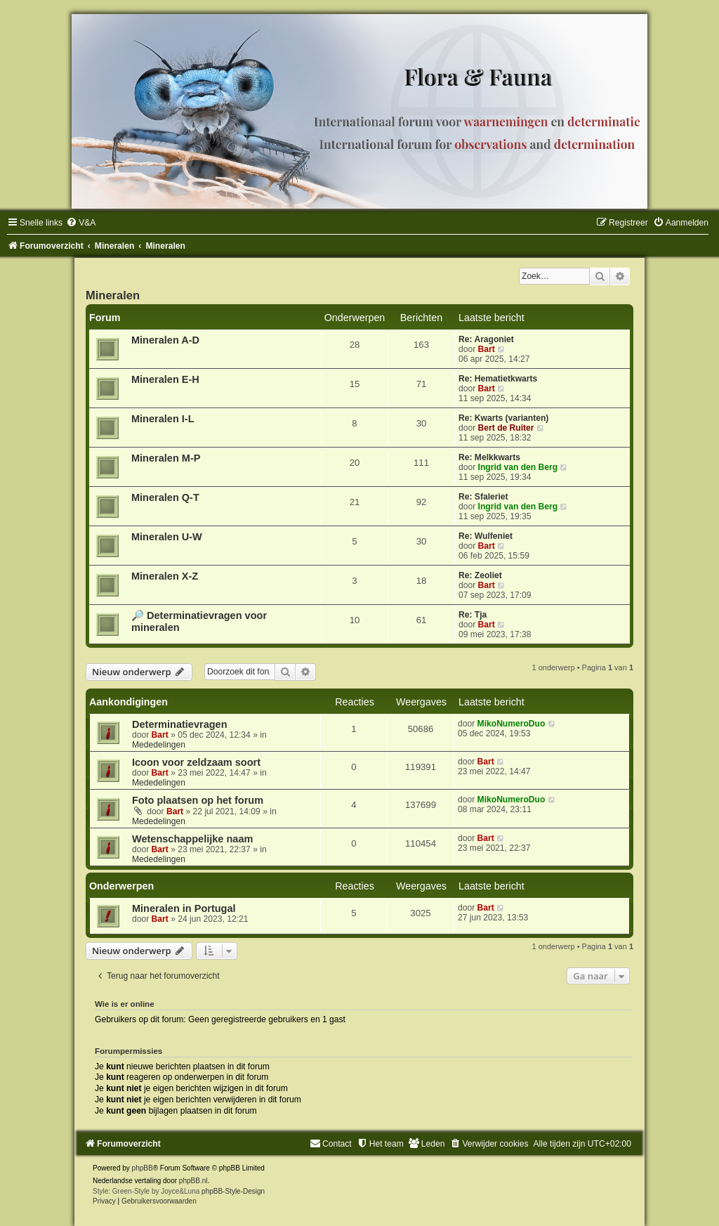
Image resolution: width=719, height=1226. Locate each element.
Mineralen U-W (166, 536)
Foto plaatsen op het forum (197, 800)
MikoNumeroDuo (511, 724)
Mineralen (113, 295)
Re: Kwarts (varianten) (503, 418)
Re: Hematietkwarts (498, 379)
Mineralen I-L (162, 418)
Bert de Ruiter (506, 428)
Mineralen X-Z (164, 576)
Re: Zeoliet (480, 575)
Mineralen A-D (165, 340)
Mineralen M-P (165, 458)
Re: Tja (473, 615)
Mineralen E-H (165, 379)
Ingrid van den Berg (518, 467)
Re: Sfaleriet (483, 497)
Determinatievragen (179, 724)
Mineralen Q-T (165, 497)
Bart (486, 349)
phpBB (142, 1168)
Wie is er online (124, 1004)
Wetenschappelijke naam (192, 838)
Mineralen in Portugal (184, 908)
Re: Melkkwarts (489, 457)
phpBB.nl (193, 1181)
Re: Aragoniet (486, 339)
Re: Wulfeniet (486, 536)
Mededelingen (158, 745)
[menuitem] (80, 223)
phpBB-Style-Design (233, 1191)
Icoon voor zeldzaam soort (196, 762)
